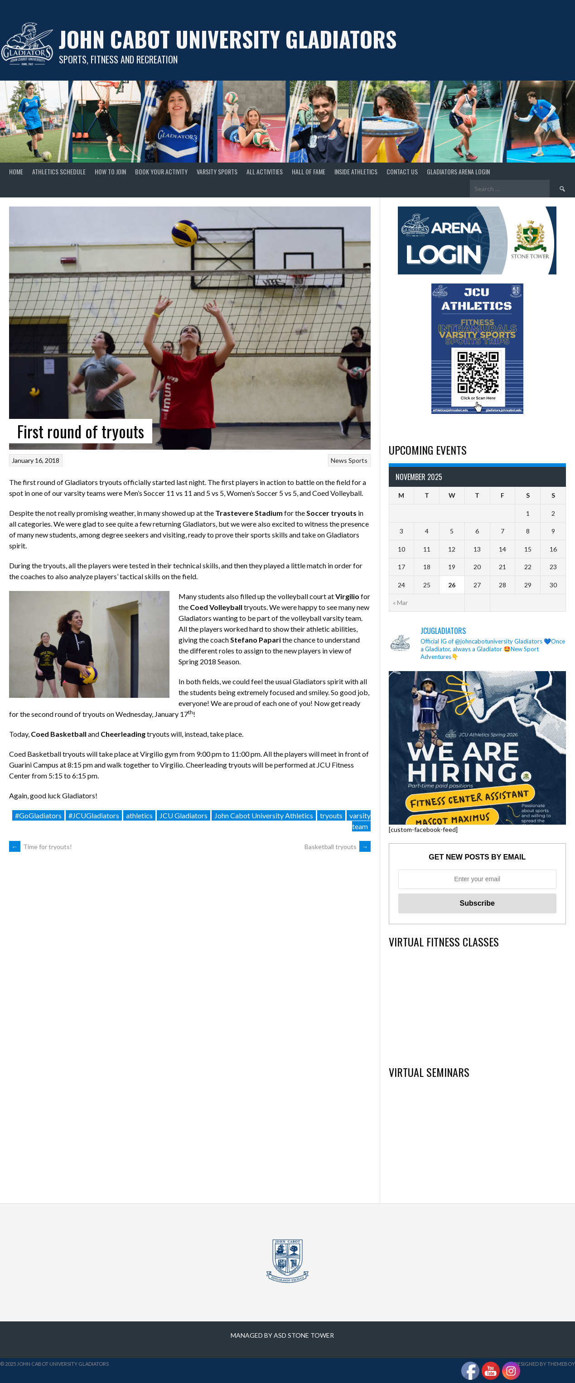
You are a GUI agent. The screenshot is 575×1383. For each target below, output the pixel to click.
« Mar (400, 602)
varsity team (360, 821)
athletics (139, 815)
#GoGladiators (38, 815)
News (339, 460)
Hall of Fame (308, 171)
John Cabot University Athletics (263, 815)
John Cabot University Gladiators (227, 39)
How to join (110, 171)
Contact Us (402, 171)
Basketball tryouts (337, 846)
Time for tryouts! (40, 846)
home (16, 171)
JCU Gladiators (183, 815)
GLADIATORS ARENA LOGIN (458, 171)
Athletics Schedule (59, 171)
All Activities (264, 171)
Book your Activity (161, 171)
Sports (357, 460)
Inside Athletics (355, 171)
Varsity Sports (217, 171)
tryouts (331, 815)
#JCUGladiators (93, 815)
